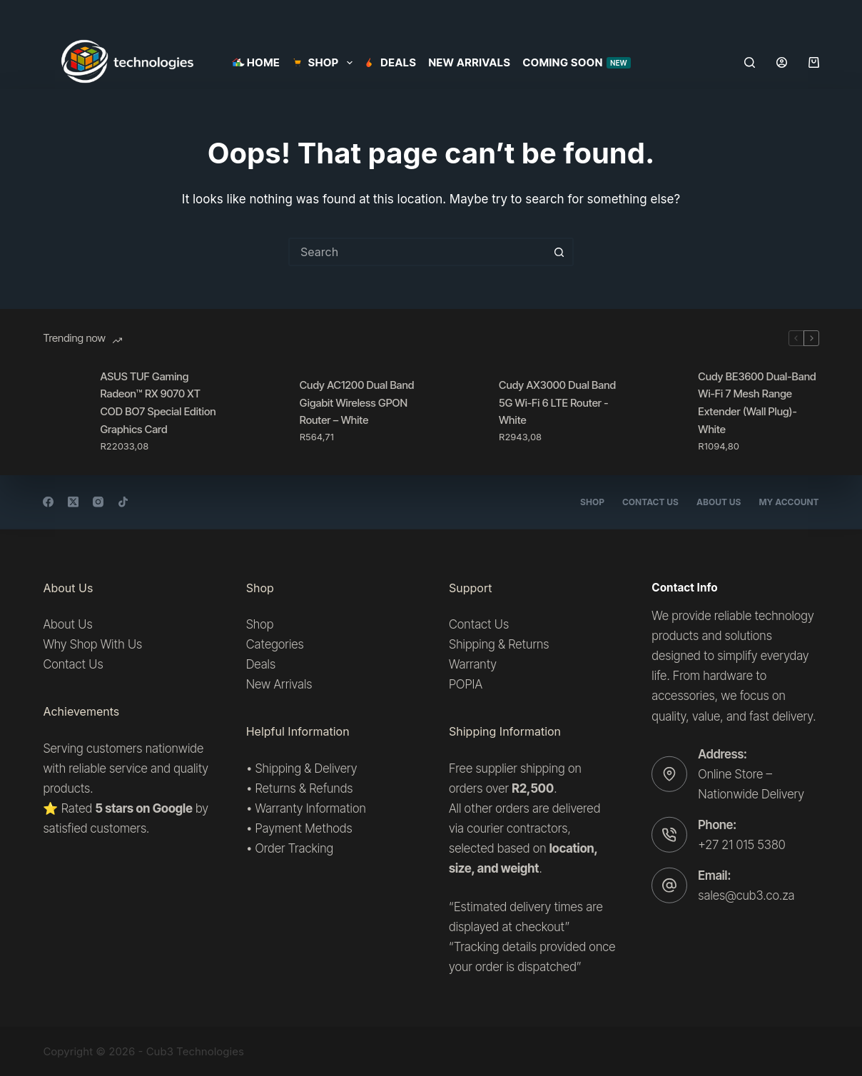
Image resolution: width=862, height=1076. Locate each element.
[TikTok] (123, 502)
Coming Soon (576, 62)
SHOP (325, 62)
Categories (275, 644)
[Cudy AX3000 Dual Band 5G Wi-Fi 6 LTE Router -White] (463, 411)
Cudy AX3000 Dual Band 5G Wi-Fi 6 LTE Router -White (557, 402)
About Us (718, 502)
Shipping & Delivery (306, 768)
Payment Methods (303, 828)
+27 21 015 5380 (741, 845)
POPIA (465, 684)
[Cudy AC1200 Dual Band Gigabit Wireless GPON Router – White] (264, 411)
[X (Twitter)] (73, 502)
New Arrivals (469, 62)
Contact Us (650, 502)
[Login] (781, 62)
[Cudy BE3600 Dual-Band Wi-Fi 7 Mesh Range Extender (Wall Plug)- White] (662, 411)
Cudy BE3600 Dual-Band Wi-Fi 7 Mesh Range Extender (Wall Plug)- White (757, 403)
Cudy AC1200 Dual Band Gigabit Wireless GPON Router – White (357, 402)
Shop (592, 502)
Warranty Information (310, 808)
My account (788, 502)
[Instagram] (98, 502)
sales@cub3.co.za (746, 895)
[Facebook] (48, 502)
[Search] (749, 62)
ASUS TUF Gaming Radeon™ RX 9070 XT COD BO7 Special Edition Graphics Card (158, 403)
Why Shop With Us (92, 644)
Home (255, 62)
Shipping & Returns (499, 644)
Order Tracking (294, 848)
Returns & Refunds (304, 788)
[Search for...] (416, 252)
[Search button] (559, 252)
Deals (391, 62)
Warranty (473, 664)
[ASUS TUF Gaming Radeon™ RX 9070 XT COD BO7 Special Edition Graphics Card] (64, 411)
